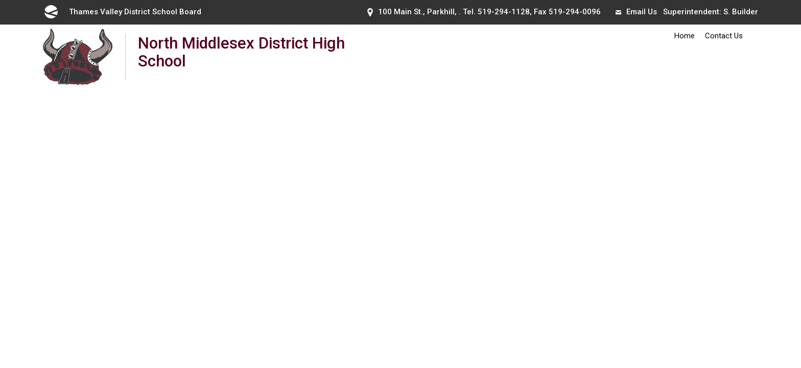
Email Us (636, 11)
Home (684, 35)
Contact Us (724, 35)
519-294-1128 (504, 11)
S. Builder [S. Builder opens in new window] (740, 11)
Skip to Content (0, 0)
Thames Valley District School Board (122, 11)
